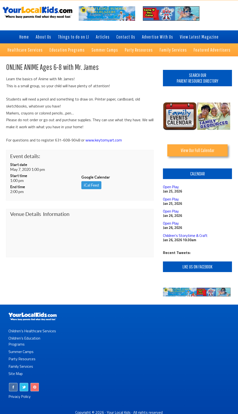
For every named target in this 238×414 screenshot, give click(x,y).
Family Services (20, 365)
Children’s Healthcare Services (32, 330)
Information (56, 214)
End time (17, 187)
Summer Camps (21, 350)
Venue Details (25, 214)
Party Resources (22, 358)
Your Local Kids (118, 410)
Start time (18, 176)
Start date (18, 164)
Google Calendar (95, 177)
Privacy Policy (19, 394)
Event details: (25, 156)
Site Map (15, 372)
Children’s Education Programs (24, 340)
